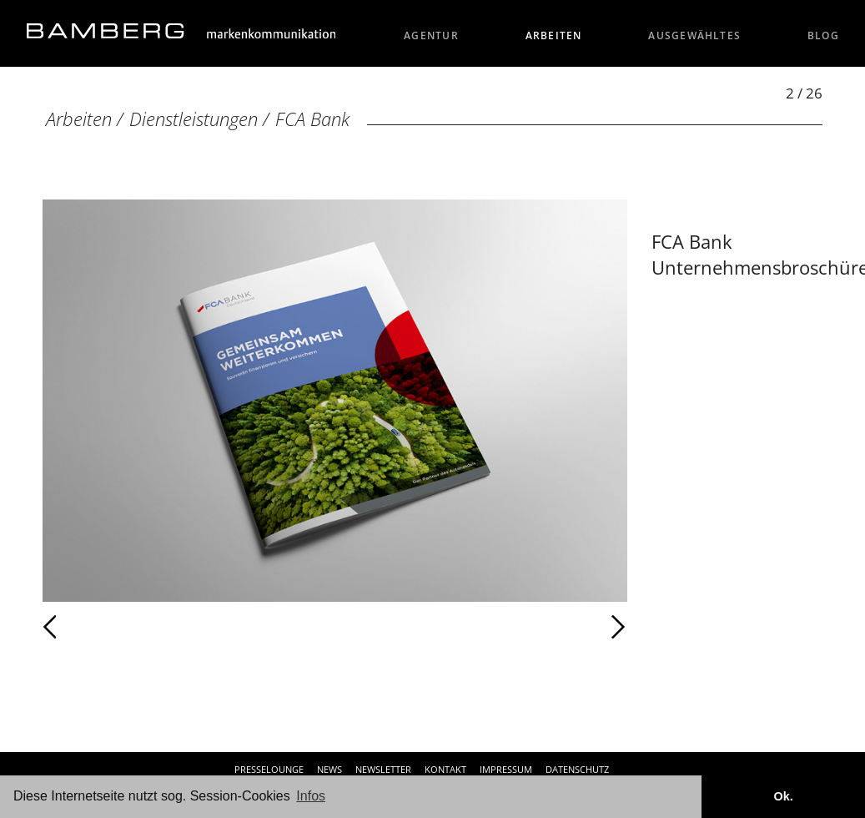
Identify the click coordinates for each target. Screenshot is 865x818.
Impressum (506, 769)
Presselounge (269, 769)
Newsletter (383, 769)
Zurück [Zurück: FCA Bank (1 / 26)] (86, 626)
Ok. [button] (782, 796)
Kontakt (445, 769)
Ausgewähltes (694, 35)
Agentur (431, 35)
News (329, 769)
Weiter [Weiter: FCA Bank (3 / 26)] (481, 626)
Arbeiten (554, 35)
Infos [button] (310, 796)
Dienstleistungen (193, 119)
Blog (823, 35)
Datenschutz (577, 769)
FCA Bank (312, 119)
